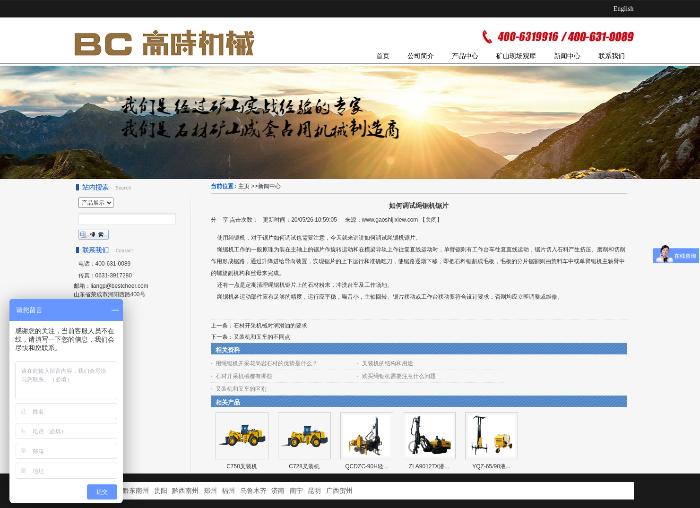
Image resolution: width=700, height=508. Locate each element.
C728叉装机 (304, 466)
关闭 (431, 219)
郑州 (210, 490)
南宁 (296, 490)
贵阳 (160, 490)
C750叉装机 (241, 466)
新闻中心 (269, 186)
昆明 (314, 490)
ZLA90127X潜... (429, 466)
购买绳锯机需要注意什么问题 (399, 376)
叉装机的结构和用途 (387, 363)
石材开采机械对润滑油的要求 (270, 325)
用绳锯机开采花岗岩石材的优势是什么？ (267, 363)
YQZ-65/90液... (491, 466)
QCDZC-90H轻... (366, 466)
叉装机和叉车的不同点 (261, 337)
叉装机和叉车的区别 (241, 389)
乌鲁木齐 (253, 490)
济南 (278, 490)
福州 (228, 490)
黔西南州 (185, 490)
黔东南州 (135, 490)
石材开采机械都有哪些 (244, 376)
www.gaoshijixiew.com (390, 219)
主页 (244, 186)
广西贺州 (339, 490)
